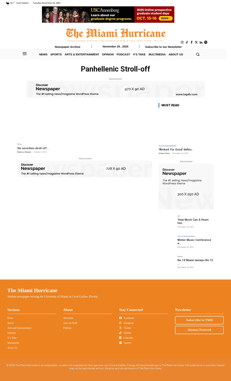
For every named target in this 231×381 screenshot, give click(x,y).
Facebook (126, 318)
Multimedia (13, 342)
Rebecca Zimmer (24, 152)
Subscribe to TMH (199, 320)
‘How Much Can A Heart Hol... (194, 219)
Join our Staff (70, 323)
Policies (67, 328)
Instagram (126, 323)
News (19, 144)
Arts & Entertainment (167, 146)
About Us (12, 347)
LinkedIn (126, 338)
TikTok (125, 333)
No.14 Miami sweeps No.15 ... (195, 260)
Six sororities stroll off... (34, 148)
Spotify (125, 342)
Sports (180, 256)
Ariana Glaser (164, 153)
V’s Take (12, 338)
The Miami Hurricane (32, 290)
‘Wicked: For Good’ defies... (176, 149)
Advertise (68, 318)
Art (178, 216)
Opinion (11, 333)
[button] (197, 54)
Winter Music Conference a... (194, 239)
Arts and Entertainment (19, 328)
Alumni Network (199, 330)
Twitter (125, 328)
